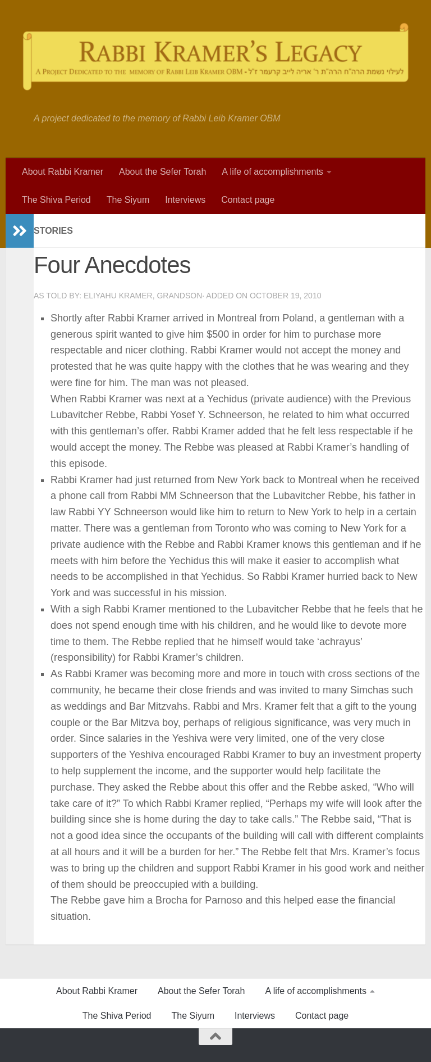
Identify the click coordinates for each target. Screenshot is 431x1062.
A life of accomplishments (272, 171)
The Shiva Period (56, 200)
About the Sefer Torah (162, 171)
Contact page (247, 200)
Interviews (185, 200)
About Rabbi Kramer (62, 171)
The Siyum (128, 200)
